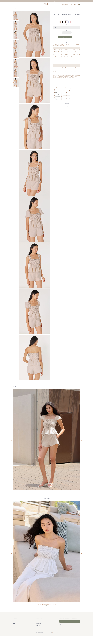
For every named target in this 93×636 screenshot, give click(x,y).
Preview (27, 4)
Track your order (38, 623)
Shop (22, 4)
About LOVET (15, 618)
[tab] (66, 103)
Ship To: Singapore (65, 4)
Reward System (38, 625)
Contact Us (14, 621)
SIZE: (67, 24)
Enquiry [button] (67, 106)
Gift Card (37, 627)
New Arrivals (15, 4)
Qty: (66, 30)
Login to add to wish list (74, 37)
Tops (17, 8)
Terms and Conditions (39, 618)
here (63, 45)
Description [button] (67, 103)
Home (14, 8)
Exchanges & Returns (39, 621)
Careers (14, 623)
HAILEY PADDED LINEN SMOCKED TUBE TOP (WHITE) (46, 604)
